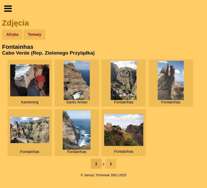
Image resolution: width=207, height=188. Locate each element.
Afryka (12, 34)
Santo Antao (77, 82)
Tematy (34, 34)
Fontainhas (124, 82)
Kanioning (29, 84)
